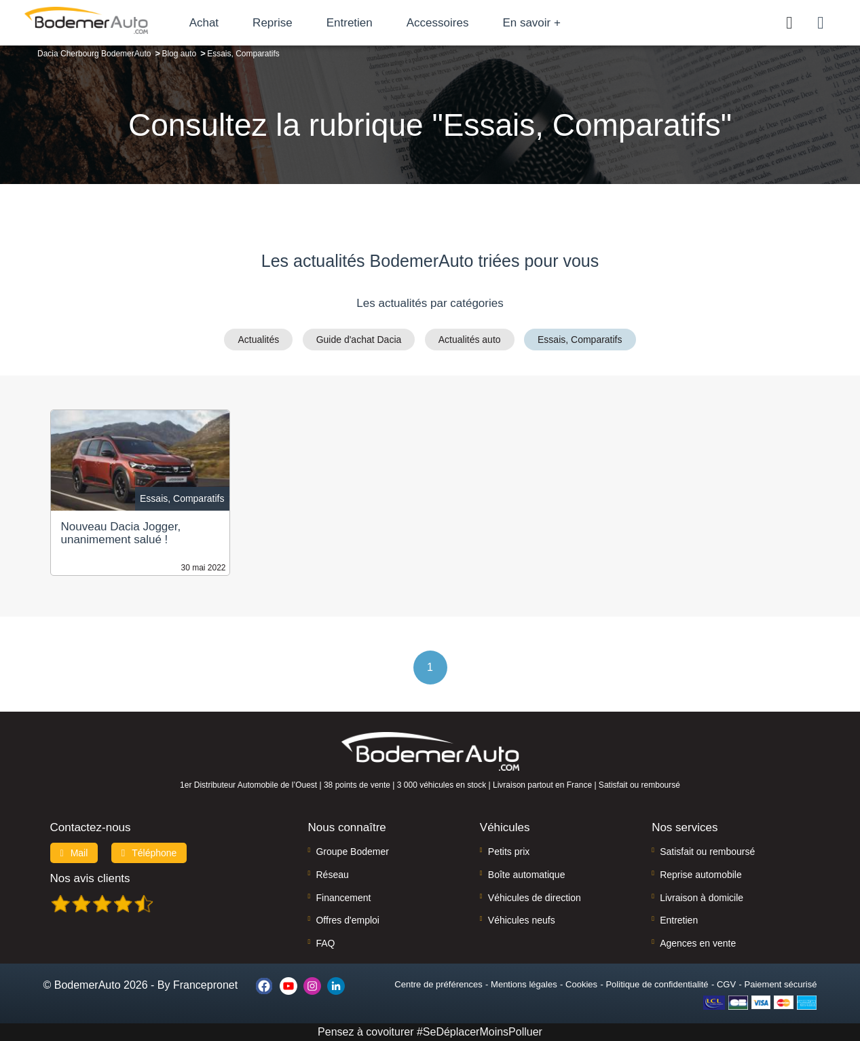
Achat (223, 22)
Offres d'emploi (347, 920)
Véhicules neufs (521, 920)
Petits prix (508, 851)
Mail (74, 852)
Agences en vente (698, 943)
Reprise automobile (701, 874)
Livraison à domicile (701, 897)
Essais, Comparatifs (580, 339)
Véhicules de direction (534, 897)
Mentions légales (524, 984)
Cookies (581, 984)
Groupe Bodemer (352, 851)
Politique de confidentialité (656, 984)
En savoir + (551, 22)
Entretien (368, 22)
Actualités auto (469, 339)
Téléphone (149, 852)
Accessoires (457, 22)
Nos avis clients (90, 878)
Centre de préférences (438, 984)
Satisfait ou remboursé (707, 851)
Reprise (292, 22)
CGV (726, 984)
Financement (343, 897)
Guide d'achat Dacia (359, 339)
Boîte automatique (526, 874)
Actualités (258, 339)
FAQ (325, 943)
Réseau (332, 874)
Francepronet (205, 985)
